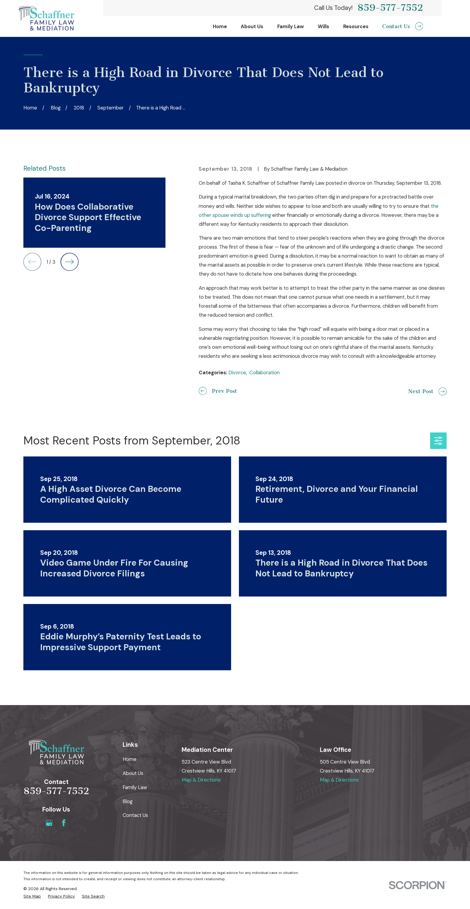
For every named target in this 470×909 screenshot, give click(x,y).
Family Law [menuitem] (290, 26)
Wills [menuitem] (323, 26)
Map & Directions (201, 779)
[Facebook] (63, 822)
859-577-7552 (390, 7)
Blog (127, 801)
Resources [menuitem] (355, 26)
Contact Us (135, 815)
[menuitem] (32, 896)
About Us (133, 773)
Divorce (237, 372)
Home (129, 759)
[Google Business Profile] (49, 822)
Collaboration (264, 372)
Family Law (135, 787)
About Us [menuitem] (252, 26)
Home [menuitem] (220, 26)
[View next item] (70, 262)
